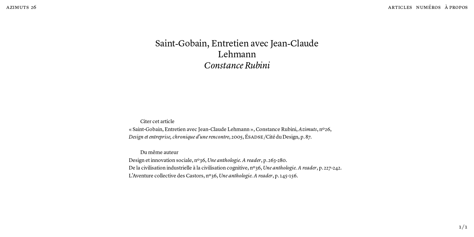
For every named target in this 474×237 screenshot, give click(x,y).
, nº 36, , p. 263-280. (208, 160)
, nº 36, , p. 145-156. (213, 176)
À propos (456, 7)
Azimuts (17, 7)
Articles (400, 7)
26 (33, 7)
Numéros (428, 7)
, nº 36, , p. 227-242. (235, 168)
